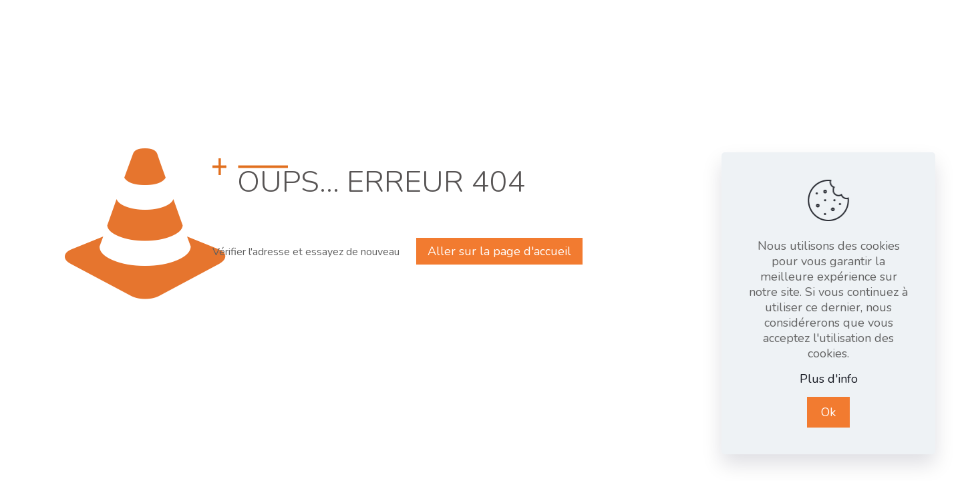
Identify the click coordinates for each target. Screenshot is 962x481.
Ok (828, 412)
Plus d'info (829, 379)
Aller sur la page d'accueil (499, 251)
